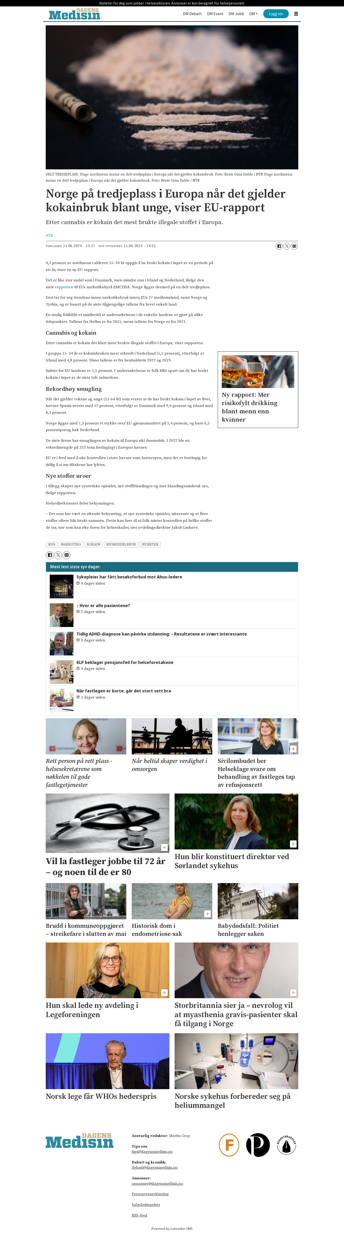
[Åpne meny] (296, 14)
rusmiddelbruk (121, 545)
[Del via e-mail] (294, 246)
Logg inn (276, 13)
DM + (253, 13)
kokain (93, 545)
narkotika (71, 545)
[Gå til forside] (74, 13)
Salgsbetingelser (146, 1204)
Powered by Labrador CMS (172, 1229)
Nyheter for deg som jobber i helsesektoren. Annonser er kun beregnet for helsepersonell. (172, 3)
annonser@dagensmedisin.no (157, 1183)
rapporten (64, 287)
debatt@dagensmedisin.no (155, 1167)
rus (51, 545)
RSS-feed (139, 1215)
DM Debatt (192, 13)
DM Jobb (236, 13)
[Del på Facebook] (279, 246)
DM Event (215, 13)
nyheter (150, 545)
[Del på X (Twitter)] (286, 246)
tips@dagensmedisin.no (152, 1151)
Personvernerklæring (150, 1194)
